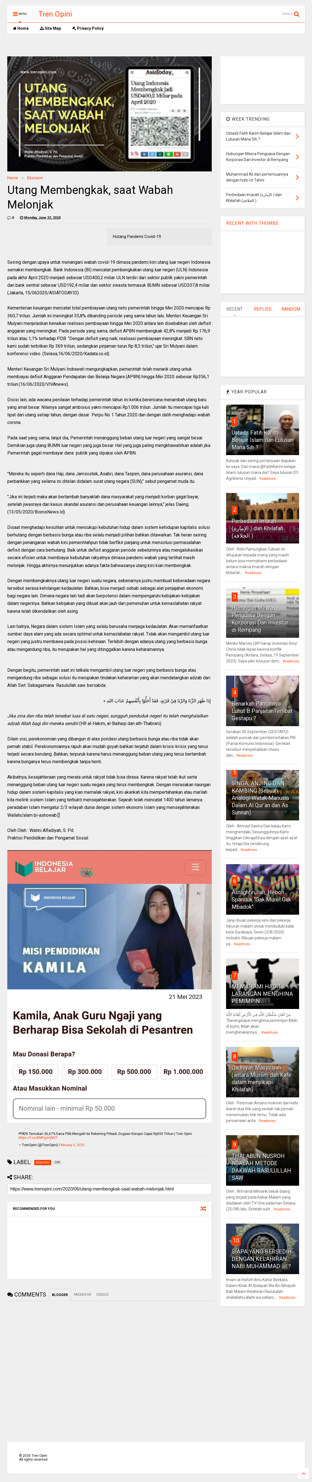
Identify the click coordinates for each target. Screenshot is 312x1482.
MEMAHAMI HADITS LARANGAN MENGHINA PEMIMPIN (262, 993)
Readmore (267, 479)
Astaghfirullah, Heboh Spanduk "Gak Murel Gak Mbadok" (261, 899)
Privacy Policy (88, 28)
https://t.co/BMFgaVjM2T (38, 1138)
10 (236, 1240)
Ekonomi (35, 178)
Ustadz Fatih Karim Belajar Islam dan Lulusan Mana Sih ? (262, 440)
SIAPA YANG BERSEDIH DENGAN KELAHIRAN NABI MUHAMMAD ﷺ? (262, 1259)
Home (21, 28)
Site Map (50, 28)
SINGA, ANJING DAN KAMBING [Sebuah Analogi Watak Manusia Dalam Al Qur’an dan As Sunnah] (260, 798)
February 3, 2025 (72, 1145)
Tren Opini (55, 14)
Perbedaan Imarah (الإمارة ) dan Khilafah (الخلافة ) (257, 528)
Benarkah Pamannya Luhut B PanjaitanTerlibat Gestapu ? (262, 711)
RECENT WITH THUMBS (252, 223)
